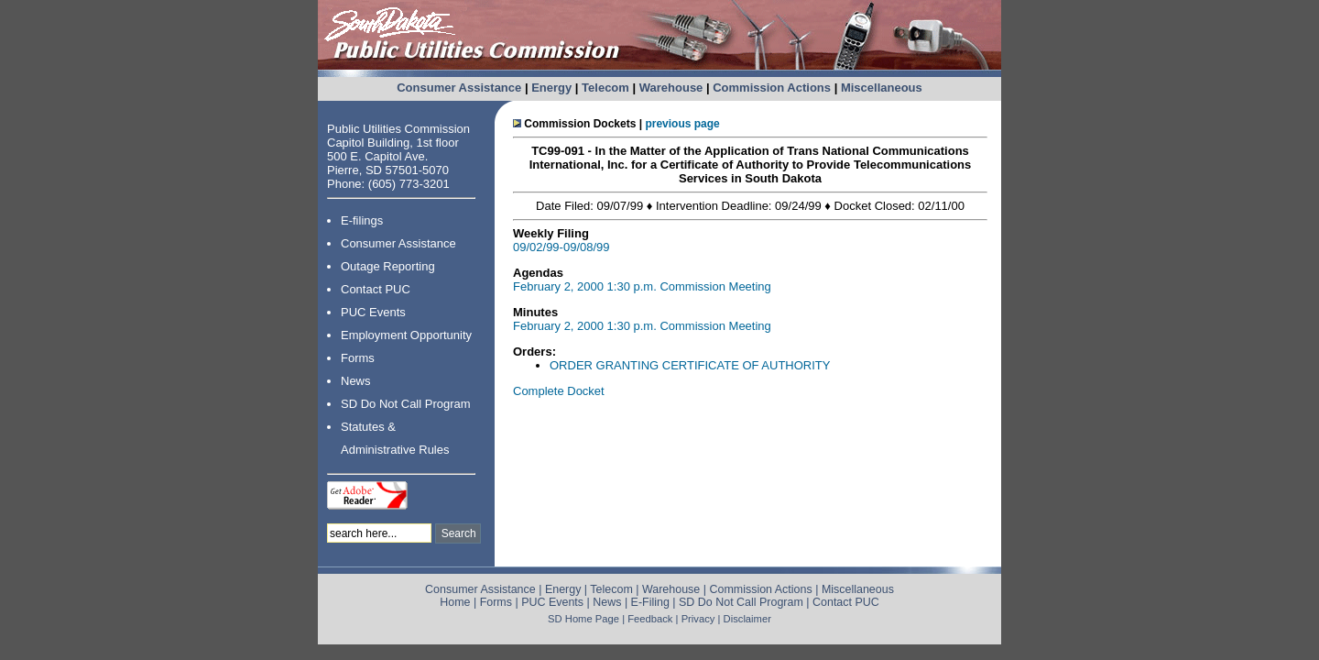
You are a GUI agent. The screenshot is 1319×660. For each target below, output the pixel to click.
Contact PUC (375, 289)
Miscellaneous (881, 87)
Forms (358, 358)
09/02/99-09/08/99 (561, 247)
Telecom (605, 87)
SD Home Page (583, 618)
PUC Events (373, 312)
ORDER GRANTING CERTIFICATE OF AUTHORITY (690, 365)
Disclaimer (747, 618)
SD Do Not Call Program (406, 404)
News (356, 381)
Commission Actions (772, 87)
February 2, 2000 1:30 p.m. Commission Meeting (642, 286)
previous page (682, 123)
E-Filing (650, 602)
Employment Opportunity (406, 335)
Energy (551, 87)
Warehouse (671, 87)
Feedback (649, 618)
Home (455, 602)
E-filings (362, 220)
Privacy (698, 618)
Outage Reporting (388, 266)
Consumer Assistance (459, 87)
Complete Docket (559, 391)
